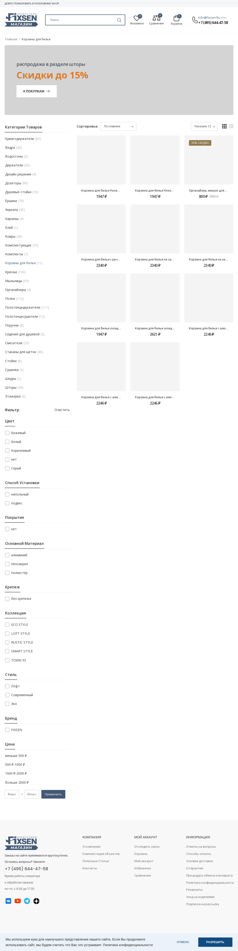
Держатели (14, 165)
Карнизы (12, 219)
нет (14, 459)
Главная (11, 39)
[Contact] (195, 20)
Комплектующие (18, 245)
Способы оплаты (198, 854)
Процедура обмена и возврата (209, 875)
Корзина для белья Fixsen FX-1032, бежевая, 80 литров (121, 190)
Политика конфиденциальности (128, 945)
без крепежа (21, 598)
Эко (14, 703)
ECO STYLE (19, 624)
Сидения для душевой (22, 334)
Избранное (142, 868)
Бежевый (18, 433)
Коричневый (21, 450)
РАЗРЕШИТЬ (215, 942)
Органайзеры (15, 290)
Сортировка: (87, 126)
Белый (16, 441)
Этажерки (13, 396)
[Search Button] (119, 20)
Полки (10, 299)
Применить (53, 794)
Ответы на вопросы (201, 846)
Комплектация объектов (101, 854)
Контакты (90, 868)
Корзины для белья (20, 263)
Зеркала (11, 210)
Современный (22, 695)
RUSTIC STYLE (22, 642)
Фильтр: (12, 410)
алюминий (19, 555)
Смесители (13, 343)
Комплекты (14, 254)
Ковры (10, 236)
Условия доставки (199, 861)
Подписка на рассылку (202, 904)
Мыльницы (13, 281)
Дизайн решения (18, 174)
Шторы (11, 387)
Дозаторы (13, 183)
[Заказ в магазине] (118, 126)
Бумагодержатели (19, 139)
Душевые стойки (18, 192)
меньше (16, 756)
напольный (20, 494)
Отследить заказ (147, 846)
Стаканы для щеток (20, 352)
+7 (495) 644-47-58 (213, 22)
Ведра (10, 147)
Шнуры (10, 379)
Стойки (11, 361)
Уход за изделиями (200, 897)
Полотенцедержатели (22, 307)
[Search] (85, 20)
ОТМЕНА (183, 942)
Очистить (62, 410)
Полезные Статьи (96, 861)
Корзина (140, 854)
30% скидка (200, 143)
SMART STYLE (22, 651)
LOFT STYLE (20, 633)
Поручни (12, 325)
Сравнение (142, 875)
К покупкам (33, 91)
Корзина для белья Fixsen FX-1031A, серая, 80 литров (173, 190)
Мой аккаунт (143, 861)
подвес (16, 503)
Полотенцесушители (21, 316)
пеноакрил (19, 564)
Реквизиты (194, 889)
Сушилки (12, 370)
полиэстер (19, 572)
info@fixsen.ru (209, 17)
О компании (91, 846)
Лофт (15, 686)
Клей (9, 228)
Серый (16, 468)
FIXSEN (16, 730)
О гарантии (194, 868)
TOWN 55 (18, 660)
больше (17, 782)
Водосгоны (14, 156)
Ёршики (11, 201)
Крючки (11, 272)
